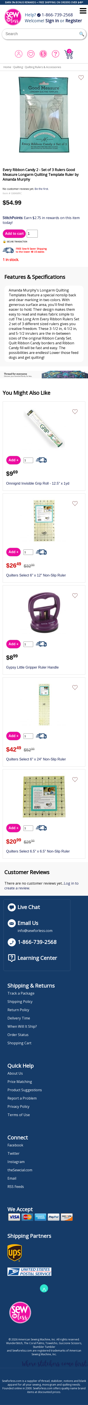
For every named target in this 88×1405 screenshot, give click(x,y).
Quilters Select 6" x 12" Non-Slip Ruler (36, 575)
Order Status (18, 1034)
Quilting (18, 67)
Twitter (13, 1153)
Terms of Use (18, 1114)
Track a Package (20, 993)
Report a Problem (22, 1098)
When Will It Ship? (22, 1026)
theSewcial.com (19, 1170)
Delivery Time (18, 1018)
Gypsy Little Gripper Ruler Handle (32, 667)
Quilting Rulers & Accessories (43, 67)
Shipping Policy (19, 1001)
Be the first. (42, 189)
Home (7, 67)
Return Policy (18, 1009)
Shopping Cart (19, 1043)
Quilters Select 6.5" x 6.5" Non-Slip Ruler (38, 851)
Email (11, 1178)
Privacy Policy (18, 1106)
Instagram (16, 1161)
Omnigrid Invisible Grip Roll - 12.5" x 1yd (37, 483)
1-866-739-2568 (55, 15)
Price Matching (19, 1081)
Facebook (15, 1145)
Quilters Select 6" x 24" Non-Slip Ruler (36, 759)
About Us (15, 1073)
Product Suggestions (24, 1090)
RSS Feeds (15, 1186)
